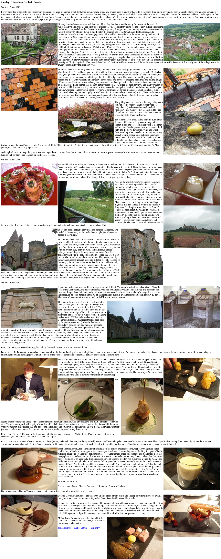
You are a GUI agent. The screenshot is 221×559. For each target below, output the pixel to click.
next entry (95, 528)
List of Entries (80, 528)
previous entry (64, 528)
